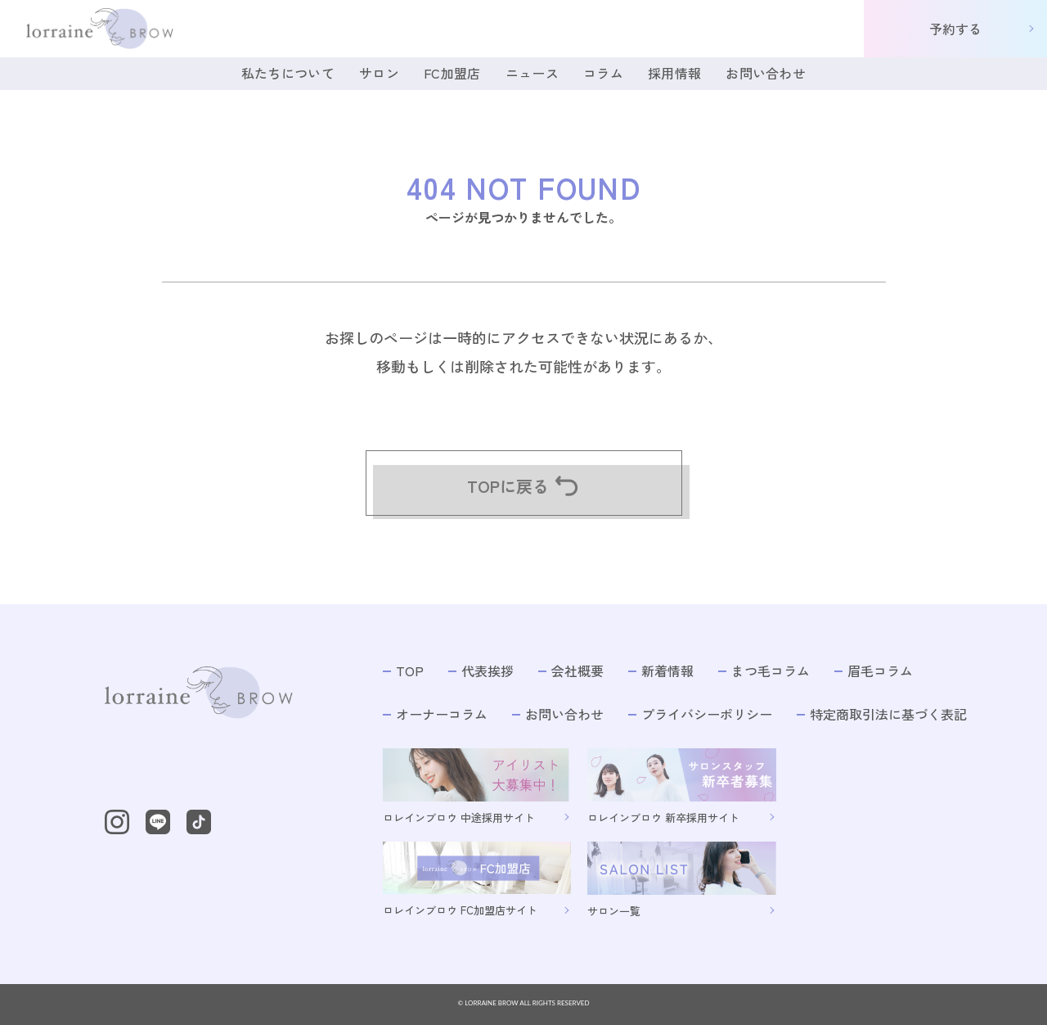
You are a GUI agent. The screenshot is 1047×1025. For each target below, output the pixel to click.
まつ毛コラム (764, 671)
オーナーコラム (435, 714)
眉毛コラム (873, 671)
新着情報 (661, 671)
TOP (403, 671)
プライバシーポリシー (700, 714)
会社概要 (571, 671)
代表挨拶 (481, 671)
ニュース (532, 72)
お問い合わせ (766, 72)
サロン (379, 72)
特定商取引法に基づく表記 (882, 714)
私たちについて (288, 72)
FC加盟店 (452, 72)
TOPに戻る (523, 485)
